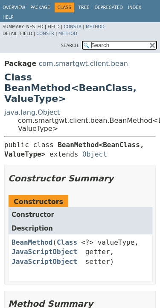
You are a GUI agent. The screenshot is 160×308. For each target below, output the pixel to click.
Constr (72, 26)
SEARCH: (70, 45)
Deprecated (108, 7)
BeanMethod (32, 242)
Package (40, 7)
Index (134, 7)
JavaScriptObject (44, 252)
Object (94, 154)
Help (8, 17)
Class (67, 242)
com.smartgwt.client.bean (83, 63)
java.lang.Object (32, 112)
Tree (84, 7)
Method (95, 26)
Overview (14, 7)
